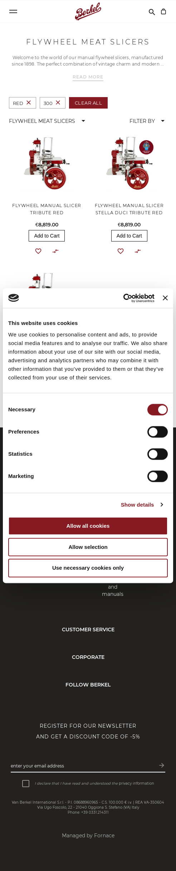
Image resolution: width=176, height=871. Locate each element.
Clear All (88, 103)
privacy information (136, 783)
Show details (137, 505)
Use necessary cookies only (88, 568)
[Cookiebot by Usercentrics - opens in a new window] (123, 298)
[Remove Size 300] (58, 103)
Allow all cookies (88, 526)
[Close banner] (165, 298)
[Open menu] (13, 11)
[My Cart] (163, 11)
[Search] (152, 11)
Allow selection (87, 547)
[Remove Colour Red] (28, 103)
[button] (48, 121)
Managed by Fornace (88, 835)
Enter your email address (37, 766)
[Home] (88, 11)
